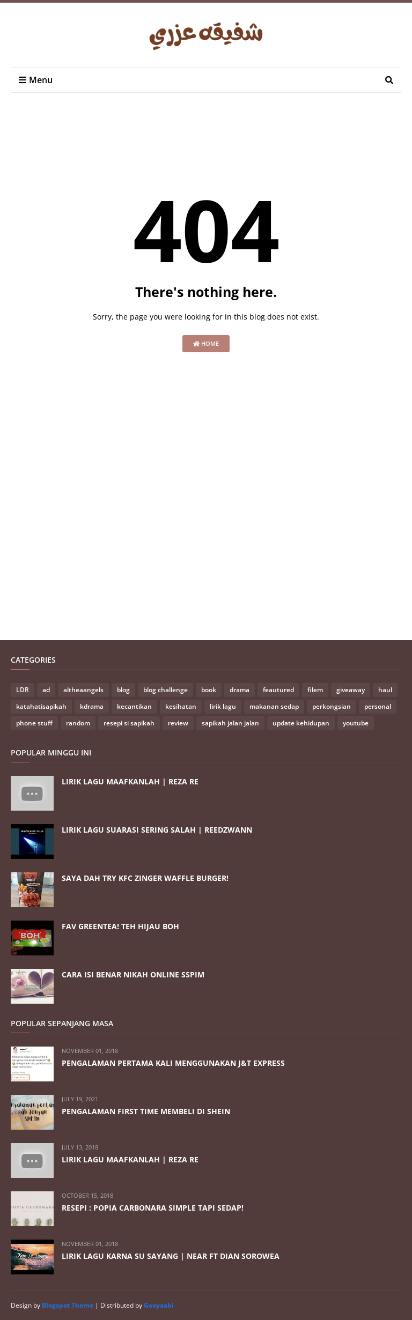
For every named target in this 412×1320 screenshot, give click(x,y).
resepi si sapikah (129, 723)
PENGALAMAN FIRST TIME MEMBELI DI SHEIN (146, 1111)
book (208, 689)
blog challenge (165, 689)
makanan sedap (274, 706)
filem (315, 689)
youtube (356, 723)
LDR (22, 689)
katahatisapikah (41, 706)
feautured (278, 689)
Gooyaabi (159, 1305)
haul (385, 689)
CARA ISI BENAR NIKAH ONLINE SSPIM (133, 974)
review (178, 723)
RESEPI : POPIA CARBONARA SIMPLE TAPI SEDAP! (153, 1208)
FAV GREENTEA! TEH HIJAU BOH (120, 926)
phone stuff (34, 723)
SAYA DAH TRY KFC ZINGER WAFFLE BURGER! (145, 878)
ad (46, 689)
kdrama (92, 706)
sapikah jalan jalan (230, 723)
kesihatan (180, 706)
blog (123, 689)
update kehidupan (301, 723)
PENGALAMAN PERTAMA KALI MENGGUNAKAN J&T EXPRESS (173, 1063)
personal (377, 706)
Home (206, 343)
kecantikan (134, 706)
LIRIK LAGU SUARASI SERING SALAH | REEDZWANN (157, 830)
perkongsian (331, 706)
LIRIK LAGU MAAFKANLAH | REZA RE (130, 781)
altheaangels (83, 689)
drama (239, 689)
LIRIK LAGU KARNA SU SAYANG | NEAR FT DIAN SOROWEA (170, 1256)
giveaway (350, 689)
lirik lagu (223, 706)
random (78, 723)
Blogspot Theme (67, 1305)
